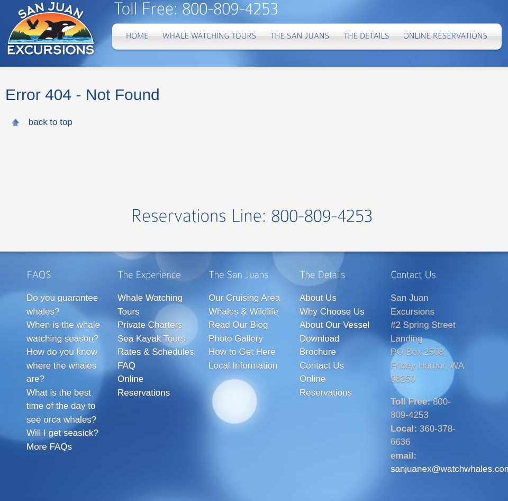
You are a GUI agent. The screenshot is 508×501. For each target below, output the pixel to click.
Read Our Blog (238, 325)
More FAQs (49, 447)
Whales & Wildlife (243, 312)
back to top (50, 122)
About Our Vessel (334, 325)
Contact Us (322, 366)
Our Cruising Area (244, 298)
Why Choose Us (332, 312)
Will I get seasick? (62, 433)
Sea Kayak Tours (151, 339)
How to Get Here (242, 352)
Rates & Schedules (155, 352)
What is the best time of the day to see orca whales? (61, 406)
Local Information (242, 366)
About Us (318, 298)
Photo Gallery (235, 339)
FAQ (126, 366)
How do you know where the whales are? (61, 365)
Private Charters (150, 325)
